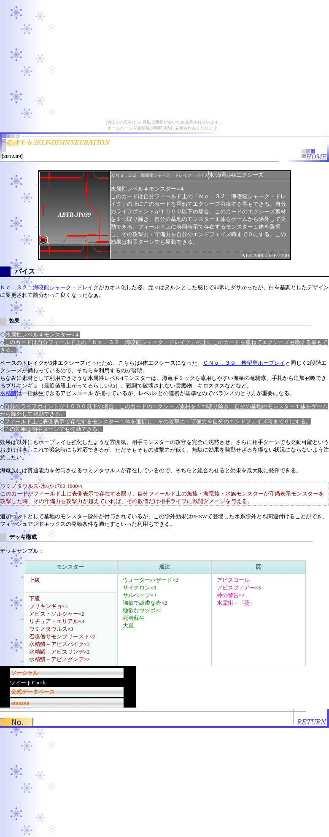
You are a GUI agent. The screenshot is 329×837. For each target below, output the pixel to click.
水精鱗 (8, 393)
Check (39, 682)
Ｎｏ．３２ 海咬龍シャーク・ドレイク (49, 287)
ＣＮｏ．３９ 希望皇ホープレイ (244, 363)
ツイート (21, 683)
